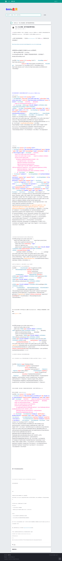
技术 (16, 28)
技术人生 (13, 1)
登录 (56, 1)
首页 (9, 1)
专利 (14, 544)
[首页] (12, 23)
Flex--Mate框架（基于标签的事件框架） (27, 22)
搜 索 (45, 14)
